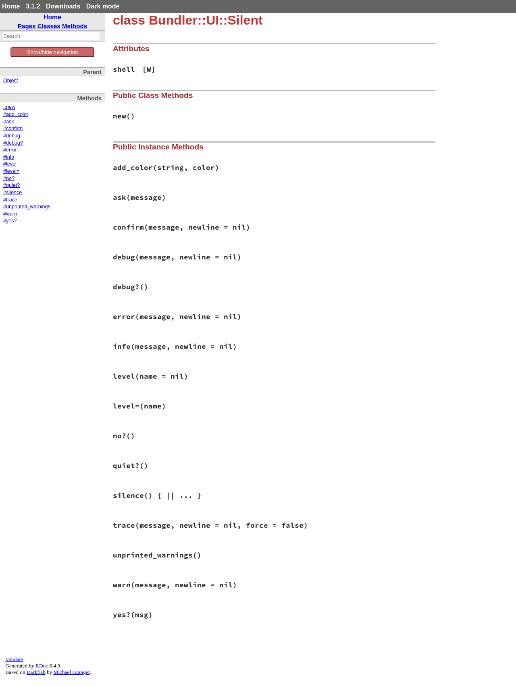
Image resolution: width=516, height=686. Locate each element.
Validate (14, 659)
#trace (10, 200)
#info (8, 157)
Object (10, 80)
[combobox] (51, 36)
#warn (10, 214)
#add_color (15, 114)
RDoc (41, 666)
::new (9, 107)
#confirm (13, 128)
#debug (11, 136)
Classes (48, 26)
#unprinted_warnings (26, 206)
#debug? (13, 143)
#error (10, 150)
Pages (27, 26)
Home (11, 6)
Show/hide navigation (52, 52)
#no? (9, 178)
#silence (12, 192)
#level (10, 164)
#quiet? (11, 185)
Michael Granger (72, 672)
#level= (11, 171)
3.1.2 (33, 6)
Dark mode (103, 6)
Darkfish (36, 672)
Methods (74, 26)
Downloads (63, 6)
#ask (8, 121)
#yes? (10, 221)
